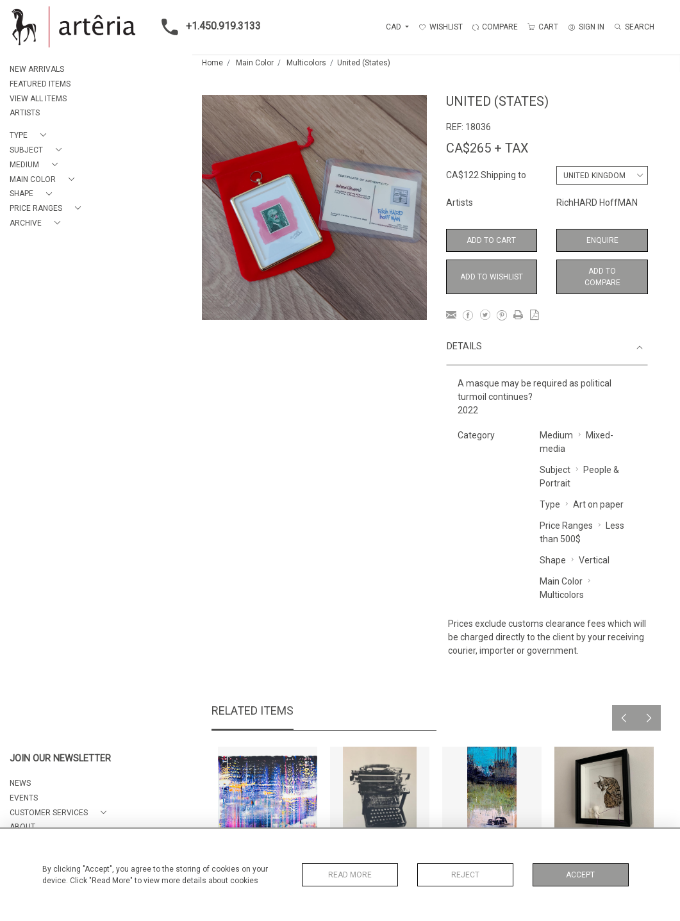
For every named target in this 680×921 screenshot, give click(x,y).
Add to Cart (491, 240)
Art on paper (598, 504)
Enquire (602, 240)
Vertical (594, 560)
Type (550, 504)
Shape (553, 560)
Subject (555, 470)
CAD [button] (394, 26)
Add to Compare (602, 277)
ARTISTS (25, 112)
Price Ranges (566, 525)
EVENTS (24, 797)
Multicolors (306, 62)
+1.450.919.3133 (207, 27)
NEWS (20, 783)
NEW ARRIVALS (37, 69)
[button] (30, 135)
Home (212, 62)
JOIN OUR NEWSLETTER (60, 758)
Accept (580, 874)
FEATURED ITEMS (40, 83)
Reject (465, 874)
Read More (350, 874)
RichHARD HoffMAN (597, 202)
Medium (556, 435)
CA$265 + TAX (487, 148)
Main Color (255, 62)
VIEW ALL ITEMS (38, 98)
